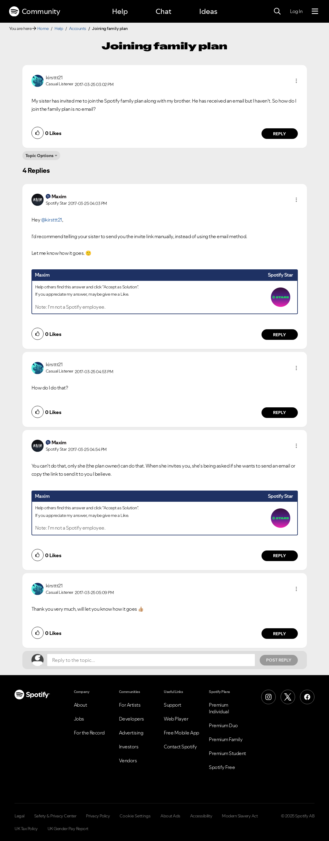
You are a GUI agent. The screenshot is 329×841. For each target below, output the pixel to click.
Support (172, 704)
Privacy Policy (98, 816)
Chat (163, 11)
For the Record (89, 732)
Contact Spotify (180, 746)
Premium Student (227, 753)
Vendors (128, 760)
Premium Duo (223, 725)
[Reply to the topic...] (151, 660)
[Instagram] (268, 697)
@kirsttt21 (51, 219)
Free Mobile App (181, 732)
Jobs (79, 718)
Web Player (176, 718)
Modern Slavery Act (240, 816)
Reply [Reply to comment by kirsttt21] (279, 134)
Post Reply (278, 660)
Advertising (131, 732)
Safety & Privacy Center (55, 816)
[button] (296, 80)
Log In (296, 11)
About (80, 704)
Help (120, 11)
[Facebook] (307, 697)
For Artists (130, 704)
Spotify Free (222, 767)
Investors (129, 746)
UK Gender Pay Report (68, 828)
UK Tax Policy (26, 828)
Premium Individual (219, 708)
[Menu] (315, 11)
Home (43, 28)
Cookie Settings (135, 816)
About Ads (170, 816)
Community (34, 11)
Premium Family (225, 739)
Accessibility (201, 816)
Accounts (77, 28)
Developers (131, 718)
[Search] (277, 11)
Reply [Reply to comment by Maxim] (279, 335)
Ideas (208, 11)
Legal (20, 816)
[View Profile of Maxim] (59, 196)
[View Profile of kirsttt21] (54, 77)
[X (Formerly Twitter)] (288, 697)
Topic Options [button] (39, 156)
